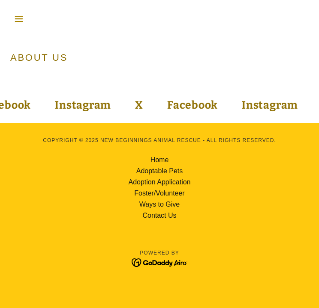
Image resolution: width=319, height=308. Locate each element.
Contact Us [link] (159, 215)
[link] (84, 105)
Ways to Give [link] (159, 204)
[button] (32, 18)
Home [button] (159, 159)
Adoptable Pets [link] (159, 171)
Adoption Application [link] (160, 182)
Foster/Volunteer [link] (159, 193)
